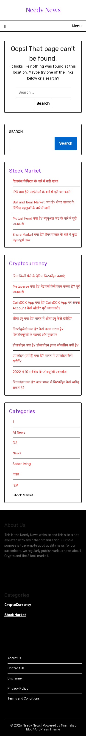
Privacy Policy (18, 689)
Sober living (22, 464)
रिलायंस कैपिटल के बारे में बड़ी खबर (35, 181)
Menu (77, 26)
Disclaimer (15, 678)
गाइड (16, 474)
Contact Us (16, 668)
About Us (14, 658)
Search (16, 132)
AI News (19, 432)
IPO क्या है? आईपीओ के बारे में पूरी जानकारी (41, 192)
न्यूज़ (15, 485)
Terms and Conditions (24, 698)
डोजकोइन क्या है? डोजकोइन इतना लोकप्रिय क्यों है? (46, 345)
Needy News (43, 9)
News (17, 453)
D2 (15, 443)
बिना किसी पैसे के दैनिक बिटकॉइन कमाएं (39, 276)
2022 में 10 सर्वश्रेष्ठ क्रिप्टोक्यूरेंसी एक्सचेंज (40, 372)
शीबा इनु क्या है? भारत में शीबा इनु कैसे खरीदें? (42, 318)
